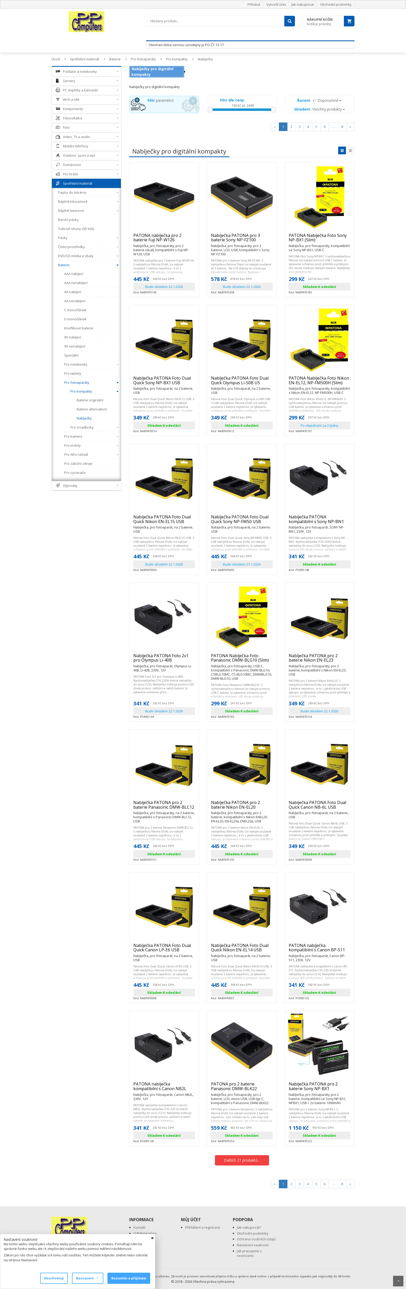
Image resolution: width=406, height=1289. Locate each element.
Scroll (398, 1281)
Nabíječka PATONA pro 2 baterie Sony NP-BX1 (319, 1088)
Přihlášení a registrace (202, 1227)
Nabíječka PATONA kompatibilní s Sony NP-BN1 (319, 521)
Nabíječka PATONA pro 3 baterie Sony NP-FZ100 (242, 240)
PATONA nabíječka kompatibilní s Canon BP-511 (319, 950)
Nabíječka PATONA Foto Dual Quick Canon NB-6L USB (319, 807)
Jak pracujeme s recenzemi (249, 1253)
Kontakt (139, 1227)
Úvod (56, 59)
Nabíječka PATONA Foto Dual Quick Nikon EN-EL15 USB (164, 521)
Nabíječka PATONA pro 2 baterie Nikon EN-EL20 (242, 807)
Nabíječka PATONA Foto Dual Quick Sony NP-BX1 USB (164, 382)
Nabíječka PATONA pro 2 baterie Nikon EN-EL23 (319, 660)
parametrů (161, 100)
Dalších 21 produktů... (242, 1160)
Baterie (115, 59)
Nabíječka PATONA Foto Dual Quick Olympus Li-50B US (242, 382)
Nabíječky (205, 59)
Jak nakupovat (302, 4)
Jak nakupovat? (249, 1227)
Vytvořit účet (276, 4)
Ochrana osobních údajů (256, 1239)
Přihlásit (254, 4)
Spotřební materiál (84, 59)
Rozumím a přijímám (128, 1278)
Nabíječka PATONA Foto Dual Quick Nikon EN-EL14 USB (242, 950)
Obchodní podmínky (336, 4)
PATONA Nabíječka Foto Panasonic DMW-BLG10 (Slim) (242, 660)
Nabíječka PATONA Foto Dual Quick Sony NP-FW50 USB (242, 521)
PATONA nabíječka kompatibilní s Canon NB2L (164, 1088)
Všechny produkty (319, 109)
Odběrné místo (145, 1233)
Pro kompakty (177, 59)
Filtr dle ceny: (232, 100)
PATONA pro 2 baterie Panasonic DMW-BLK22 (242, 1088)
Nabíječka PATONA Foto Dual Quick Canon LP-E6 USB (164, 950)
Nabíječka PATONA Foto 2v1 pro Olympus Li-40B (164, 660)
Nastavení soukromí (253, 1245)
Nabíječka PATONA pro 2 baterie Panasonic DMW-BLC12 (164, 807)
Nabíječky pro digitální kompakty (152, 71)
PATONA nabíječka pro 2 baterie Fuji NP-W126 (164, 240)
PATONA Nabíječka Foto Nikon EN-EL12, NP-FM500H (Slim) (319, 382)
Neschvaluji (54, 1278)
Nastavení (87, 1278)
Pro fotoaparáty (143, 59)
